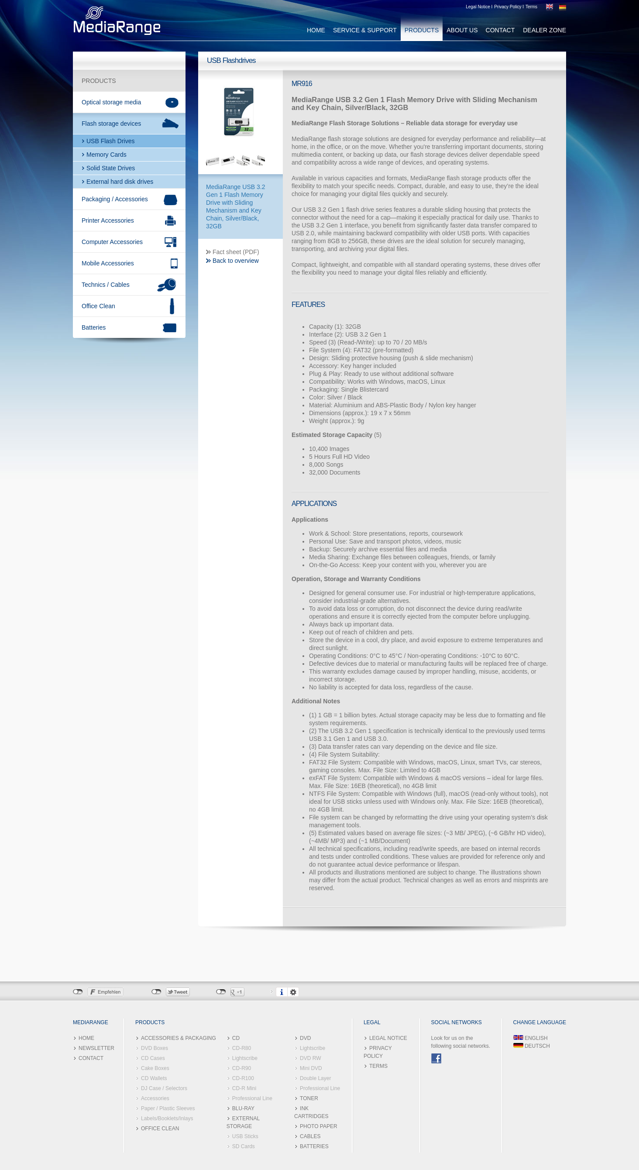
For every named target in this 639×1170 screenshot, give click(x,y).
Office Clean (98, 306)
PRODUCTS (422, 30)
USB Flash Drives (110, 141)
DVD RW (310, 1058)
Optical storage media (111, 102)
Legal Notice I (479, 6)
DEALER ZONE (544, 30)
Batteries (94, 327)
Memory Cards (106, 154)
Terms (531, 6)
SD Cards (243, 1146)
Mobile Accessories (108, 263)
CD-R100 (243, 1078)
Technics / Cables (106, 284)
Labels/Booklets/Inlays (167, 1118)
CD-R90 (241, 1068)
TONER (309, 1098)
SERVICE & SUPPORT (365, 30)
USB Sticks (245, 1136)
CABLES (310, 1136)
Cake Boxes (155, 1068)
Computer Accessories (112, 241)
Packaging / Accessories (115, 199)
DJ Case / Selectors (164, 1088)
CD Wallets (154, 1078)
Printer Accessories (108, 220)
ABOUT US (462, 30)
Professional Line (252, 1098)
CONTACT (500, 30)
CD (236, 1038)
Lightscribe (245, 1058)
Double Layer (315, 1078)
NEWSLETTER (96, 1048)
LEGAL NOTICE (388, 1038)
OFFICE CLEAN (160, 1128)
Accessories (155, 1098)
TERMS (378, 1066)
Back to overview (236, 260)
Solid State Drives (110, 168)
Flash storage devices (111, 123)
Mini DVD (311, 1068)
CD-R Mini (244, 1088)
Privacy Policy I (509, 6)
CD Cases (153, 1058)
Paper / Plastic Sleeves (168, 1108)
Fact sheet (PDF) (236, 251)
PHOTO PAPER (318, 1126)
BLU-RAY (243, 1108)
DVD (305, 1038)
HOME (316, 30)
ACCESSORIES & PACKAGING (178, 1038)
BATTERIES (314, 1146)
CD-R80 (241, 1048)
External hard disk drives (119, 181)
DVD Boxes (154, 1048)
